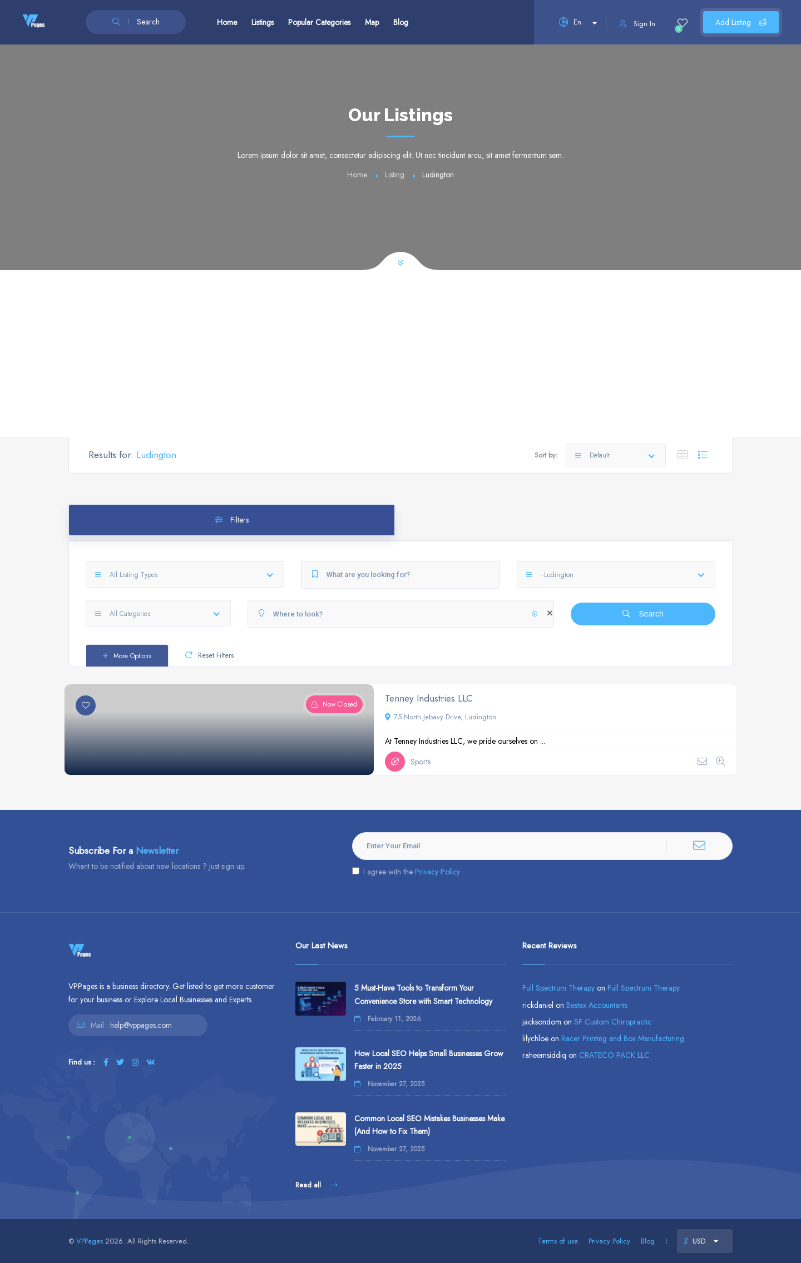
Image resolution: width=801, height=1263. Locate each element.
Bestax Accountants (596, 1005)
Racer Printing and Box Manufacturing (622, 1038)
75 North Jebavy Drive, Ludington (440, 717)
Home (227, 22)
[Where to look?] (401, 614)
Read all (316, 1185)
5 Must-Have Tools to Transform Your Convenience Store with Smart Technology (423, 994)
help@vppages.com (141, 1025)
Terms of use (558, 1241)
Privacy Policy (437, 871)
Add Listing (741, 22)
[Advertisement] (400, 353)
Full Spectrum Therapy (558, 987)
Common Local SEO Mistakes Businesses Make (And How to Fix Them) (429, 1125)
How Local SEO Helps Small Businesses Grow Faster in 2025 (428, 1060)
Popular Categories (319, 22)
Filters (232, 519)
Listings (262, 22)
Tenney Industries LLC (429, 698)
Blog (400, 22)
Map (372, 22)
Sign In (637, 23)
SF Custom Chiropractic (612, 1021)
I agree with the (406, 871)
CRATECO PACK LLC (614, 1055)
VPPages (89, 1241)
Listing (394, 174)
